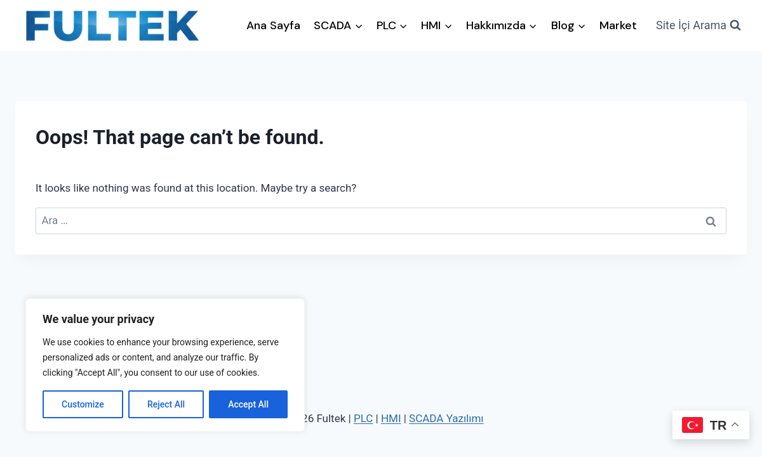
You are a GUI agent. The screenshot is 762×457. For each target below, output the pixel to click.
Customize (83, 404)
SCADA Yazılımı (446, 418)
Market (618, 25)
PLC (363, 418)
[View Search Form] (698, 26)
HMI (391, 418)
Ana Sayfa (273, 25)
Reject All (166, 404)
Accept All (248, 404)
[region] (165, 365)
